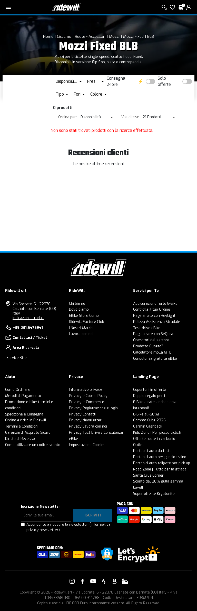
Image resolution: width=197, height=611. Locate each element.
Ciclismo (64, 36)
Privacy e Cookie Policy (88, 395)
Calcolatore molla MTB (152, 352)
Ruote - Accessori (90, 36)
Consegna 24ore (116, 81)
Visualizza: (130, 117)
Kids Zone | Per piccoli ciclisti (157, 432)
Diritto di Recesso (20, 438)
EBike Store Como (84, 315)
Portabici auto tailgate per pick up (161, 463)
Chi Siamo (77, 303)
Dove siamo (79, 309)
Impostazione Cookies (87, 444)
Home (48, 36)
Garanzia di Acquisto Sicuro (28, 432)
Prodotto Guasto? (148, 346)
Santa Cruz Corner (148, 475)
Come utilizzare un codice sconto (32, 444)
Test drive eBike (146, 328)
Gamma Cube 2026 (149, 420)
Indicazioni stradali (28, 318)
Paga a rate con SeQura (153, 333)
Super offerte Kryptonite (154, 493)
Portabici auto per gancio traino (159, 457)
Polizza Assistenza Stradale (156, 321)
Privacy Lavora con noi (88, 426)
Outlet (138, 444)
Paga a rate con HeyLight (154, 315)
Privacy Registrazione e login (93, 408)
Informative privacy (85, 389)
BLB (150, 36)
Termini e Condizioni (21, 426)
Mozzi (114, 36)
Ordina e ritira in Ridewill (25, 420)
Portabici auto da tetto (152, 450)
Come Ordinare (17, 389)
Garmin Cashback (147, 426)
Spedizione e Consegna (24, 414)
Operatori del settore (151, 340)
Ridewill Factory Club (86, 321)
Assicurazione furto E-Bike (155, 303)
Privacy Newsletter (85, 420)
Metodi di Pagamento (23, 395)
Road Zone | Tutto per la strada (159, 469)
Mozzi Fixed (133, 36)
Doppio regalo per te (150, 395)
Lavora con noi (81, 333)
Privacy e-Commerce (86, 402)
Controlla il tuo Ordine (151, 309)
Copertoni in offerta (149, 389)
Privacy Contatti (82, 414)
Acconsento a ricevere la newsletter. (68, 527)
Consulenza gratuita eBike (155, 358)
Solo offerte (164, 81)
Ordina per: (67, 117)
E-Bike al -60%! (146, 414)
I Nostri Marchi (81, 328)
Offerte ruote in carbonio (154, 438)
